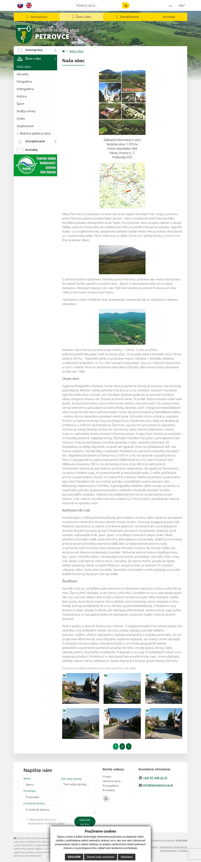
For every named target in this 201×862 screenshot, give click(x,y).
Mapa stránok (43, 845)
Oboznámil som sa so (46, 821)
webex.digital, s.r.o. (37, 848)
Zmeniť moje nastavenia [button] (100, 856)
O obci (107, 776)
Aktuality (22, 74)
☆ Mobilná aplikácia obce (34, 133)
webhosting (20, 848)
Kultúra (22, 96)
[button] (36, 17)
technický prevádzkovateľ (27, 855)
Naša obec (24, 67)
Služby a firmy (26, 111)
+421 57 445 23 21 (155, 777)
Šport (20, 104)
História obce (112, 781)
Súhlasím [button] (74, 856)
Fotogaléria (24, 82)
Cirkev (21, 119)
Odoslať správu (85, 822)
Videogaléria (25, 89)
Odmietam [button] (126, 856)
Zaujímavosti (25, 126)
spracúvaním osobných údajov (46, 823)
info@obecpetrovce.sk (158, 785)
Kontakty (169, 17)
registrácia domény (24, 852)
